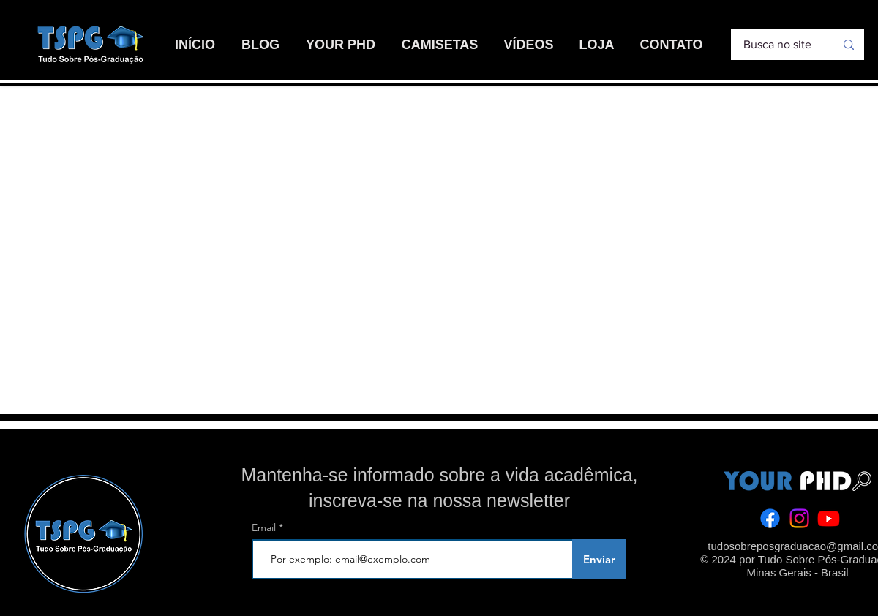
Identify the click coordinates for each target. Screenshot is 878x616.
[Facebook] (770, 518)
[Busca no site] (778, 44)
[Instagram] (799, 518)
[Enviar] (599, 559)
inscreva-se (355, 500)
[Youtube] (828, 518)
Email (265, 527)
